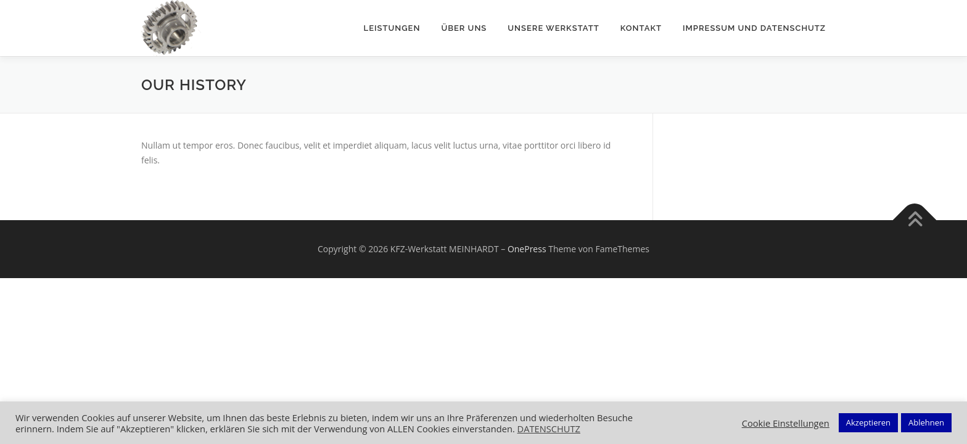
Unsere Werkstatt (553, 28)
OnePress (527, 249)
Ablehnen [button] (926, 422)
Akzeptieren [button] (868, 422)
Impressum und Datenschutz (754, 28)
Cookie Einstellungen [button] (785, 423)
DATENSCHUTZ (548, 428)
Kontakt (641, 28)
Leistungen (392, 28)
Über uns (464, 28)
